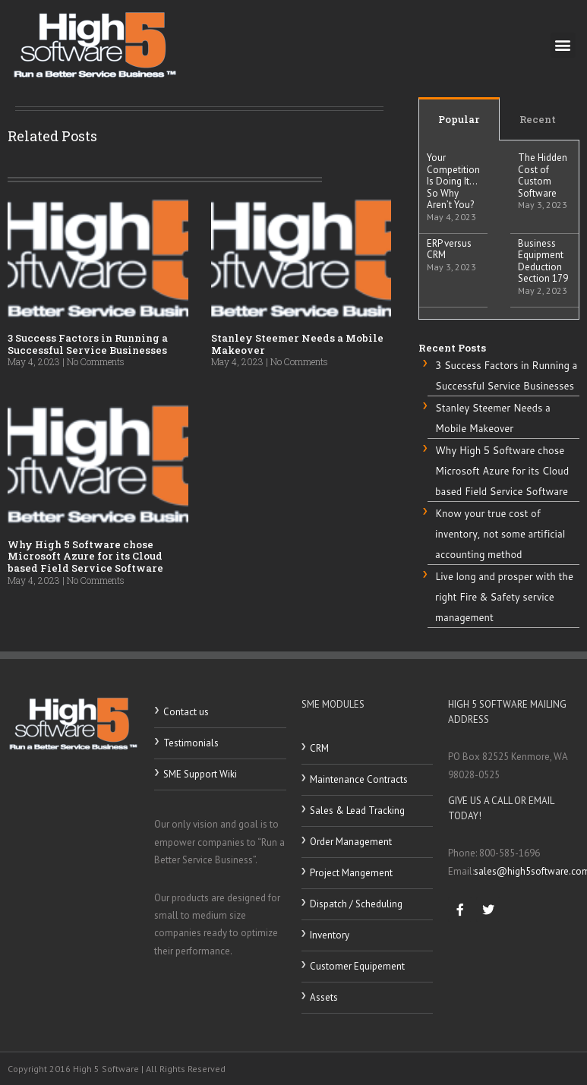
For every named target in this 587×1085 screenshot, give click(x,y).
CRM (319, 748)
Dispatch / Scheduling (356, 903)
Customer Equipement (357, 966)
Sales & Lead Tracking (357, 810)
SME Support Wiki (200, 774)
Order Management (351, 841)
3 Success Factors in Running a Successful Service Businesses (88, 344)
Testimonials (191, 742)
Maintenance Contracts (359, 779)
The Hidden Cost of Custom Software (542, 175)
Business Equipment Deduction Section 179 (543, 261)
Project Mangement (351, 872)
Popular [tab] (459, 119)
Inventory (329, 935)
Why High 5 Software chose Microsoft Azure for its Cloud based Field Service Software (85, 556)
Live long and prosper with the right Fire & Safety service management (504, 597)
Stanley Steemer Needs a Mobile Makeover (297, 344)
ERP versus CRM (449, 249)
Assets (324, 997)
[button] (563, 45)
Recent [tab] (537, 119)
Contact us (186, 711)
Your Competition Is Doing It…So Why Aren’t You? (453, 181)
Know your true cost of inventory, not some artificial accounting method (500, 534)
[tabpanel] (498, 230)
